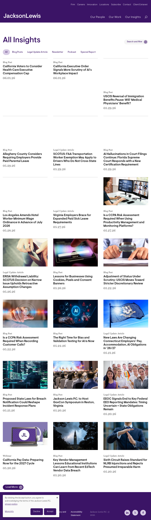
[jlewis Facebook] (143, 512)
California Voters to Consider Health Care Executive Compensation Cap (22, 70)
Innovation (92, 5)
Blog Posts (17, 52)
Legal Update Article (37, 52)
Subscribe (116, 5)
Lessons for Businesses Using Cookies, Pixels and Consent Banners (73, 280)
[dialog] (31, 506)
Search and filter (134, 42)
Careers (81, 5)
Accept (50, 512)
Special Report (88, 52)
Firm (73, 5)
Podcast (72, 52)
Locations (104, 5)
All (6, 52)
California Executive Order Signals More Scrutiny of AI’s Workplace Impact (72, 70)
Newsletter (57, 52)
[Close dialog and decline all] (57, 496)
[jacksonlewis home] (22, 14)
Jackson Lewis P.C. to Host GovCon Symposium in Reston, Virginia (73, 402)
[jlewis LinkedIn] (127, 512)
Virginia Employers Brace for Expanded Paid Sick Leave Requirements (72, 219)
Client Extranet (140, 5)
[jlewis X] (135, 512)
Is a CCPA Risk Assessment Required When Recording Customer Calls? (21, 341)
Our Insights (133, 17)
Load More (12, 487)
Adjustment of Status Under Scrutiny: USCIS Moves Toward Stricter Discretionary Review (123, 280)
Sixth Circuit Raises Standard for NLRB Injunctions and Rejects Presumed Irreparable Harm (125, 464)
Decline (36, 512)
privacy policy (11, 504)
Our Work (115, 17)
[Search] (144, 17)
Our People (97, 17)
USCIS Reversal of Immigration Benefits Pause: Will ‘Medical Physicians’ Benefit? (123, 100)
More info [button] (9, 512)
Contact (127, 5)
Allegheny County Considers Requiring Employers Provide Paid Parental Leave (22, 158)
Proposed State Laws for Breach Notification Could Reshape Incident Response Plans (24, 402)
